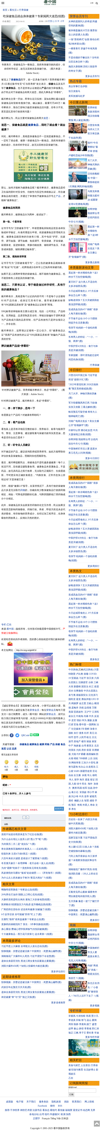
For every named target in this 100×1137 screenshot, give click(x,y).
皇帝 (86, 796)
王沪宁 (87, 712)
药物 (22, 490)
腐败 (89, 720)
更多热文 (94, 659)
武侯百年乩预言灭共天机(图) (16, 988)
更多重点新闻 (92, 262)
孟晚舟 (74, 707)
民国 (79, 788)
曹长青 (90, 1032)
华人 (89, 775)
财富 (94, 741)
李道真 (72, 1020)
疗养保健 (23, 10)
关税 (81, 707)
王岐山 (90, 703)
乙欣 (70, 1078)
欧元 (89, 737)
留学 (76, 779)
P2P (78, 754)
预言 (74, 805)
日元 (94, 737)
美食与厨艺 (74, 1065)
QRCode (25, 735)
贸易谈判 (79, 712)
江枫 (76, 1032)
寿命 (92, 805)
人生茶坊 (85, 1065)
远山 (89, 1020)
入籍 (73, 783)
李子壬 (82, 1032)
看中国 (10, 629)
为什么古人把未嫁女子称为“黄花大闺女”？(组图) (26, 879)
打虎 (70, 724)
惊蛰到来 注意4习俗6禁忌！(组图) (18, 855)
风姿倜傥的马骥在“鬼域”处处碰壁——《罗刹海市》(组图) (31, 874)
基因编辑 (91, 754)
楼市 (83, 741)
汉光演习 (93, 695)
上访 (90, 758)
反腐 (94, 720)
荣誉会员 (34, 710)
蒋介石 (75, 792)
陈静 (76, 1024)
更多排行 (94, 920)
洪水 (70, 690)
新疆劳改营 (86, 771)
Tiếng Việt (55, 1118)
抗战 (90, 788)
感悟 (92, 800)
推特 (52, 1106)
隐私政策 (56, 1101)
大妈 (78, 750)
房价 (83, 750)
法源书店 (37, 1110)
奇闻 (79, 805)
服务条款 (43, 1101)
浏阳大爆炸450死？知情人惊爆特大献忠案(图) (25, 967)
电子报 (19, 1101)
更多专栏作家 (92, 1037)
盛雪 (94, 1024)
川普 (96, 669)
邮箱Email (72, 1087)
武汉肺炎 (88, 669)
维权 (76, 758)
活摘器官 (83, 682)
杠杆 (86, 733)
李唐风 (82, 1024)
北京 (96, 745)
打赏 (50, 21)
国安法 (84, 686)
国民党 (72, 699)
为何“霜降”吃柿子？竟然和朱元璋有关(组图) (24, 869)
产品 (58, 196)
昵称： (7, 785)
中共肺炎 (73, 669)
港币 (70, 741)
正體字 (36, 1118)
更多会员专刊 (92, 76)
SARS (77, 771)
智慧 (86, 800)
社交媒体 (76, 729)
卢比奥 (79, 674)
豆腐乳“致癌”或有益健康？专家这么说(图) (23, 921)
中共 (91, 716)
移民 (94, 775)
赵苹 (70, 1028)
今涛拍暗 (80, 1016)
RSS (60, 1106)
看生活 (13, 10)
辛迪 (96, 1032)
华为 (84, 720)
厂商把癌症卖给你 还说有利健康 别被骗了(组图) (26, 911)
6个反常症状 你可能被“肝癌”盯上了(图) (21, 916)
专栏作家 (76, 1010)
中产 (70, 745)
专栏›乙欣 (6, 624)
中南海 (79, 716)
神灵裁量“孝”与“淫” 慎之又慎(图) (18, 998)
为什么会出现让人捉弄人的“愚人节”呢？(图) (24, 840)
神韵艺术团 (26, 1110)
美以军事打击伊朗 (77, 86)
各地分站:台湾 (36, 1114)
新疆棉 (77, 686)
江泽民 (95, 712)
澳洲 (74, 788)
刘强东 (72, 750)
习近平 (82, 678)
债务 (81, 733)
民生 (84, 783)
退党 (78, 699)
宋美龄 (83, 792)
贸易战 (74, 678)
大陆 (73, 754)
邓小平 (90, 792)
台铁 (90, 682)
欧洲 (63, 1114)
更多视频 (94, 1005)
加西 (68, 1114)
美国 (70, 712)
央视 (84, 775)
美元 (92, 733)
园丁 (89, 1024)
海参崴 (77, 745)
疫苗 (96, 686)
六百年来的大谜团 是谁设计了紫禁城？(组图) (24, 860)
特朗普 (72, 674)
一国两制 (91, 724)
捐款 (66, 1101)
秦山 (76, 1028)
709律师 (83, 758)
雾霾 (83, 754)
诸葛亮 (93, 796)
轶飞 (83, 1020)
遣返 (87, 779)
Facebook (42, 1106)
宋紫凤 (72, 1016)
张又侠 (90, 678)
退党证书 (77, 1110)
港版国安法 (82, 695)
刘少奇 (74, 796)
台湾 (83, 745)
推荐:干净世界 (12, 1110)
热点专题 (76, 81)
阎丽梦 (74, 703)
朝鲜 (87, 729)
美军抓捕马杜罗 (76, 96)
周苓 (70, 1024)
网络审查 (76, 762)
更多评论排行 (58, 973)
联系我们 (76, 1101)
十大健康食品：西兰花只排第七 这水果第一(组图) (27, 935)
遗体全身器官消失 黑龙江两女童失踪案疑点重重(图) (28, 962)
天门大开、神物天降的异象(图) (93, 164)
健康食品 (33, 124)
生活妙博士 (89, 1069)
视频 (73, 925)
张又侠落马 (74, 91)
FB (82, 729)
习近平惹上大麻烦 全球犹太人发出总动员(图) (24, 947)
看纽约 (53, 1110)
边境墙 (87, 707)
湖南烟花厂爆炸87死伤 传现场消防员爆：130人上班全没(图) (83, 873)
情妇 (79, 720)
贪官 (73, 720)
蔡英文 (90, 745)
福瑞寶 (68, 1110)
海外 (90, 783)
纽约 (47, 1114)
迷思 (45, 118)
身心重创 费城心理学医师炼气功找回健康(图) (24, 930)
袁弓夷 (72, 695)
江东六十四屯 (88, 762)
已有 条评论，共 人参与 (17, 793)
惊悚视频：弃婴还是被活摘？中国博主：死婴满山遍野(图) (31, 952)
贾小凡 (94, 1016)
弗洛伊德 (86, 699)
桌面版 (9, 1101)
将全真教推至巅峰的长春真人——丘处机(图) (24, 850)
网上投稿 (89, 1101)
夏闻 (94, 1020)
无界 (92, 1110)
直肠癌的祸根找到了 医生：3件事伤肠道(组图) (25, 926)
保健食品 (16, 79)
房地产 (77, 741)
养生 (73, 809)
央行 (76, 733)
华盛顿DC (55, 1114)
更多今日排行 (92, 458)
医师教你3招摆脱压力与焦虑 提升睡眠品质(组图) (26, 906)
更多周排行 (93, 566)
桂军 (85, 788)
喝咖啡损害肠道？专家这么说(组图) (19, 891)
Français (46, 1118)
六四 (96, 678)
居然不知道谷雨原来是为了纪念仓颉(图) (22, 836)
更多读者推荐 (58, 1004)
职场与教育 (77, 1069)
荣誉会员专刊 (79, 16)
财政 (89, 741)
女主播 (77, 775)
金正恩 (82, 703)
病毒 (86, 674)
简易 (88, 1016)
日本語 (64, 1118)
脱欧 (70, 733)
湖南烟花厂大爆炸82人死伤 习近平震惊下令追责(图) (28, 957)
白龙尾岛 (90, 766)
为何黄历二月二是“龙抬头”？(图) (18, 845)
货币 (76, 737)
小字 (62, 21)
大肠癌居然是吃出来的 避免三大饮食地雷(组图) (25, 901)
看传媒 (61, 1110)
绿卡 (79, 783)
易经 (71, 800)
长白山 (81, 766)
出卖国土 (73, 682)
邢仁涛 (95, 1028)
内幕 (86, 716)
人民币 (82, 737)
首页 (5, 10)
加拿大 (93, 729)
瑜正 (70, 1032)
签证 (92, 779)
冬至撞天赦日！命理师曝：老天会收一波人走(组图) (27, 864)
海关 (82, 779)
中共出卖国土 (91, 690)
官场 (76, 724)
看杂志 (45, 1110)
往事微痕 (78, 690)
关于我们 (31, 1101)
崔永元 (72, 716)
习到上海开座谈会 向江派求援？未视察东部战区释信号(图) (82, 860)
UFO (93, 699)
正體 (91, 3)
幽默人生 (79, 800)
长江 (91, 686)
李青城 (87, 1028)
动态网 (86, 1110)
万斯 (94, 707)
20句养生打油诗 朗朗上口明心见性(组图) (22, 896)
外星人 (86, 805)
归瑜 (78, 1020)
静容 (81, 1028)
